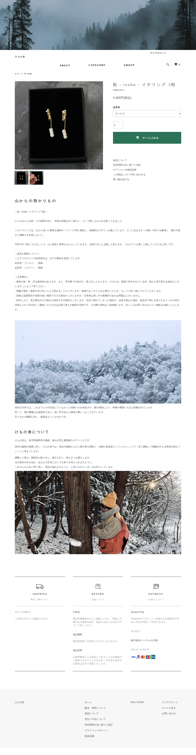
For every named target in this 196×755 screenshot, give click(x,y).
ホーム (18, 78)
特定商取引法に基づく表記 (127, 169)
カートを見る (172, 714)
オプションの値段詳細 (124, 174)
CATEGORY (97, 69)
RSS (139, 709)
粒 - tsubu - (30, 78)
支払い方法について (104, 726)
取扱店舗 (98, 743)
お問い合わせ (172, 720)
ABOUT (65, 70)
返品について (120, 164)
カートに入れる (147, 141)
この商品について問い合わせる (129, 178)
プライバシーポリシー (105, 737)
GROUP (129, 69)
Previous (19, 129)
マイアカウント (158, 57)
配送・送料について (104, 714)
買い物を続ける (121, 183)
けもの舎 (26, 58)
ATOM (146, 709)
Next (98, 129)
